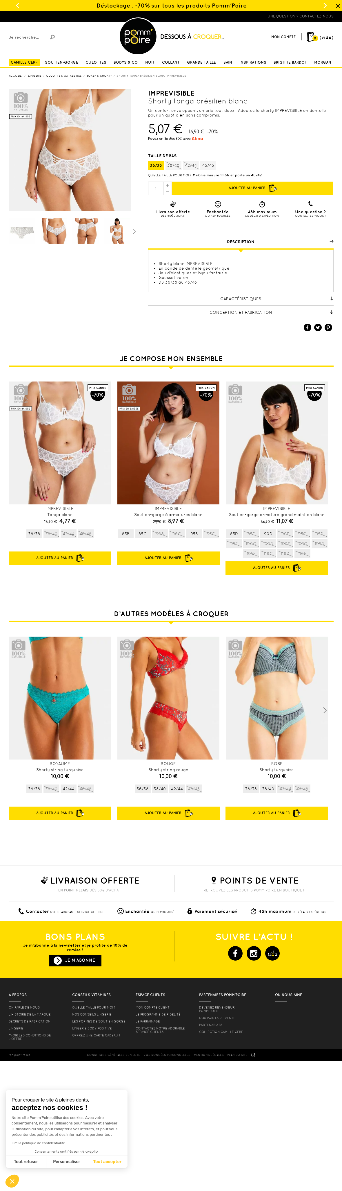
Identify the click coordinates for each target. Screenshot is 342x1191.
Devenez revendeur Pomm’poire (217, 1009)
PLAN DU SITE (237, 1054)
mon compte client (153, 1007)
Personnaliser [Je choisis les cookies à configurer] (66, 1161)
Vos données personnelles (166, 1054)
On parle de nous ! (25, 1007)
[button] (12, 1181)
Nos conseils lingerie (91, 1014)
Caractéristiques (277, 298)
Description (280, 241)
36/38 (156, 165)
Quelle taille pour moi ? (170, 175)
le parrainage (148, 1021)
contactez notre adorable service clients (160, 1030)
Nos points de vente (217, 1018)
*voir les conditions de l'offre (30, 1037)
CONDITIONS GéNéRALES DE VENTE (113, 1054)
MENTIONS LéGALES (209, 1054)
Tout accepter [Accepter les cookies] (107, 1161)
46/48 (208, 165)
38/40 (173, 166)
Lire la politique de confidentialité (38, 1143)
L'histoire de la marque (30, 1014)
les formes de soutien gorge (98, 1021)
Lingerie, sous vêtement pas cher (37, 16)
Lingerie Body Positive (92, 1028)
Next (325, 710)
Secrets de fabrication (29, 1021)
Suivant (134, 231)
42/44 (191, 166)
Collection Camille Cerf (221, 1032)
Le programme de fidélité (158, 1014)
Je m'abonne (80, 960)
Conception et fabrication (272, 312)
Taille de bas (163, 155)
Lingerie (16, 1028)
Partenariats (210, 1025)
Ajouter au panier (252, 188)
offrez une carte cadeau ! (96, 1035)
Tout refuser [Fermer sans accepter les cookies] (26, 1161)
